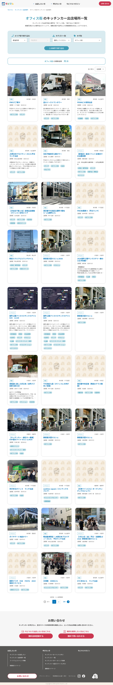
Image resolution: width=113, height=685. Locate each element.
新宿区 (102, 151)
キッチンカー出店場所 (21, 10)
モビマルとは (72, 676)
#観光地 (80, 392)
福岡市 (102, 486)
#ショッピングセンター (51, 498)
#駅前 (20, 334)
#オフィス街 (14, 114)
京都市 (34, 434)
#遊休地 (97, 392)
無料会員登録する (36, 636)
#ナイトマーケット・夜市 (23, 341)
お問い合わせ (105, 4)
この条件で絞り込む (56, 48)
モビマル (10, 10)
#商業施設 (47, 501)
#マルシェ (57, 265)
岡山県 (29, 255)
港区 (68, 99)
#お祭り (12, 338)
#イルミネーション (25, 345)
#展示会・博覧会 (93, 172)
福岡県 (96, 486)
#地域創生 (81, 277)
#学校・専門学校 (83, 168)
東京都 (29, 99)
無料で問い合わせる (76, 636)
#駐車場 (12, 223)
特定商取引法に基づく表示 (59, 676)
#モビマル (47, 169)
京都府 (29, 434)
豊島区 (34, 533)
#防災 (94, 277)
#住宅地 (29, 219)
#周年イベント (14, 446)
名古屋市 (101, 99)
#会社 (87, 118)
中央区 (34, 99)
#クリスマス (14, 348)
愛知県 (95, 99)
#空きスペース (21, 223)
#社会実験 (27, 334)
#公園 (88, 277)
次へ (64, 602)
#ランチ (22, 114)
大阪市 (68, 255)
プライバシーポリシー (44, 676)
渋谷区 (34, 207)
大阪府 (62, 255)
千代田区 (67, 207)
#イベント (81, 175)
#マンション (23, 402)
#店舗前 (80, 118)
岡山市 (34, 255)
